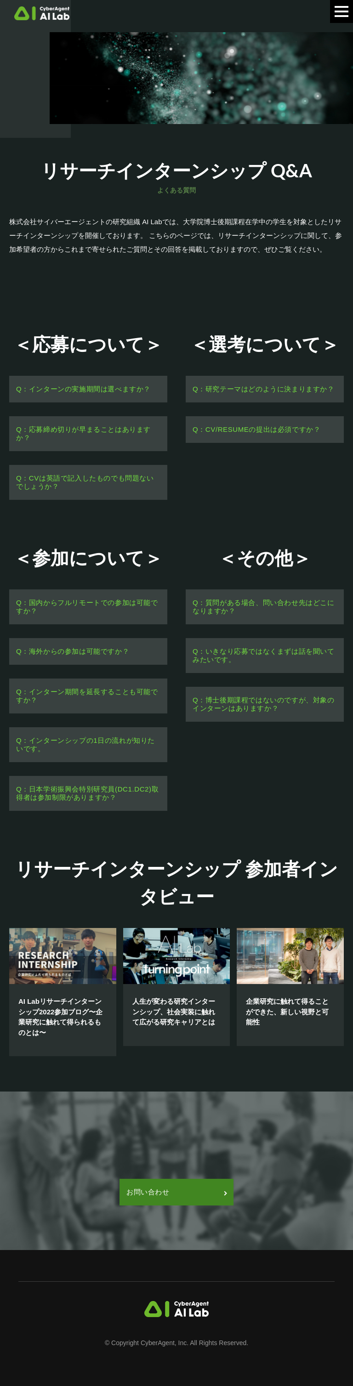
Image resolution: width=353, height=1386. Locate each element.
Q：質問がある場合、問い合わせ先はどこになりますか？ (264, 607)
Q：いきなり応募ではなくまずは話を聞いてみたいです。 (264, 655)
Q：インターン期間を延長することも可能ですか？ (87, 696)
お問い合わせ (176, 1192)
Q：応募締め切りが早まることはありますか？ (83, 433)
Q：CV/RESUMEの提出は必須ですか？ (256, 429)
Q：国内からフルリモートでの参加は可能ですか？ (87, 607)
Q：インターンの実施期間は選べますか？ (83, 389)
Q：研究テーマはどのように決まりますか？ (264, 389)
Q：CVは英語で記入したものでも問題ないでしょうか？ (85, 482)
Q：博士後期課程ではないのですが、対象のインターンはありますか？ (264, 704)
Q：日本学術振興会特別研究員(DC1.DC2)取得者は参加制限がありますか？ (87, 793)
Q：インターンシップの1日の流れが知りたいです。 (85, 744)
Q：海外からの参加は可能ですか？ (72, 651)
